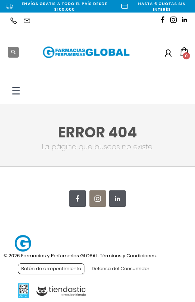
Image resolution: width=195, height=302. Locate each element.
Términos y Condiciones (127, 255)
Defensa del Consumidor (120, 268)
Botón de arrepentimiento (51, 268)
